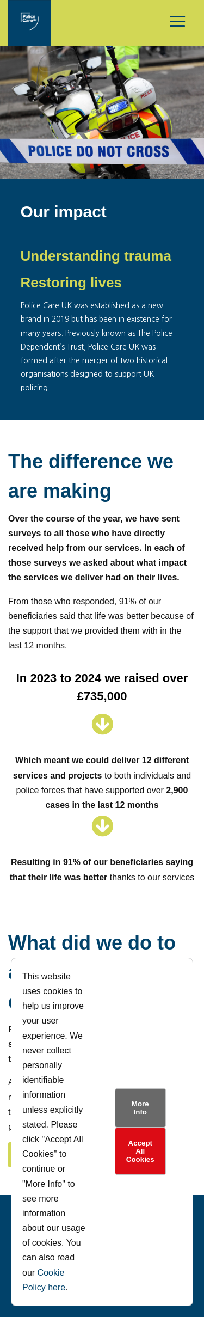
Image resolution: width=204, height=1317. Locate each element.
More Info (140, 1108)
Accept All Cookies (140, 1151)
